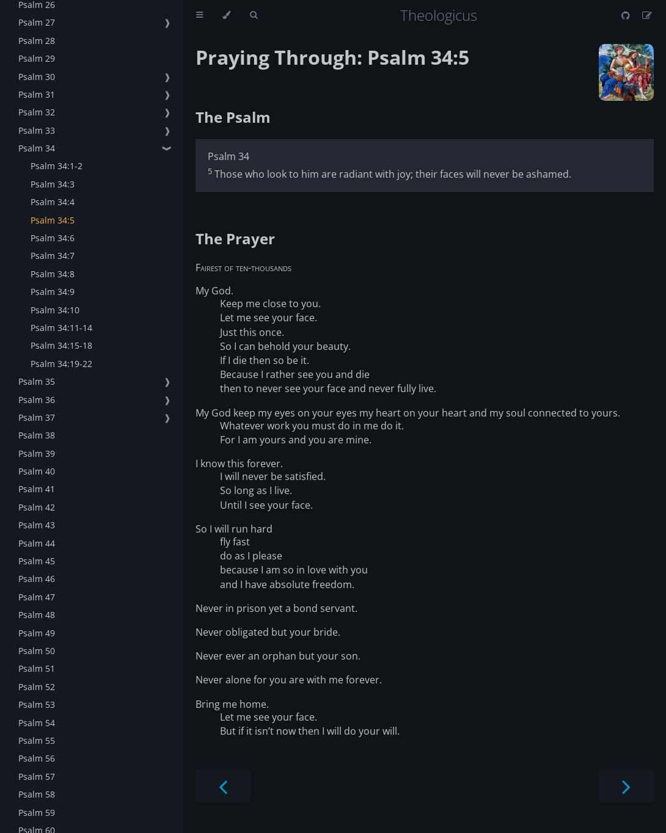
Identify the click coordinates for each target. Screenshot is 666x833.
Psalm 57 (36, 776)
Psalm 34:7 (53, 255)
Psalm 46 (36, 578)
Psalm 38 (36, 435)
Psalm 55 (36, 740)
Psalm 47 (36, 597)
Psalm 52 (36, 687)
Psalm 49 (36, 633)
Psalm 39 (36, 453)
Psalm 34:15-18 (61, 345)
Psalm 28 (36, 40)
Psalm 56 (36, 758)
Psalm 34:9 (53, 291)
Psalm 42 (36, 507)
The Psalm (233, 117)
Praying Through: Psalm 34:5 (332, 57)
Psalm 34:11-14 (61, 327)
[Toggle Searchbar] (253, 15)
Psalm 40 (36, 471)
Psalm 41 (36, 489)
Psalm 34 (36, 148)
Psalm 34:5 (53, 220)
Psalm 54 (36, 723)
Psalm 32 (36, 112)
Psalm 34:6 (53, 238)
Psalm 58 (36, 794)
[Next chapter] (626, 785)
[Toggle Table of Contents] (199, 15)
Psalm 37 (36, 417)
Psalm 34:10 (55, 310)
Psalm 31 (36, 94)
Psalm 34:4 (53, 202)
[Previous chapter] (223, 785)
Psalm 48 (36, 614)
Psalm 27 (36, 22)
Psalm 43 (36, 525)
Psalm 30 (36, 76)
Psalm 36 (36, 400)
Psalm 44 (36, 543)
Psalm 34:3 (53, 184)
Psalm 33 (36, 130)
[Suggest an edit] (647, 15)
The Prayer (235, 238)
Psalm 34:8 (53, 274)
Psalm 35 (36, 381)
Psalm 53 (36, 704)
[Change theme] (226, 15)
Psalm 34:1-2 (56, 166)
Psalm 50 (36, 651)
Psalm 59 (36, 812)
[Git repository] (627, 15)
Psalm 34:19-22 (61, 363)
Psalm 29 (36, 58)
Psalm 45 (36, 561)
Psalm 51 (36, 668)
